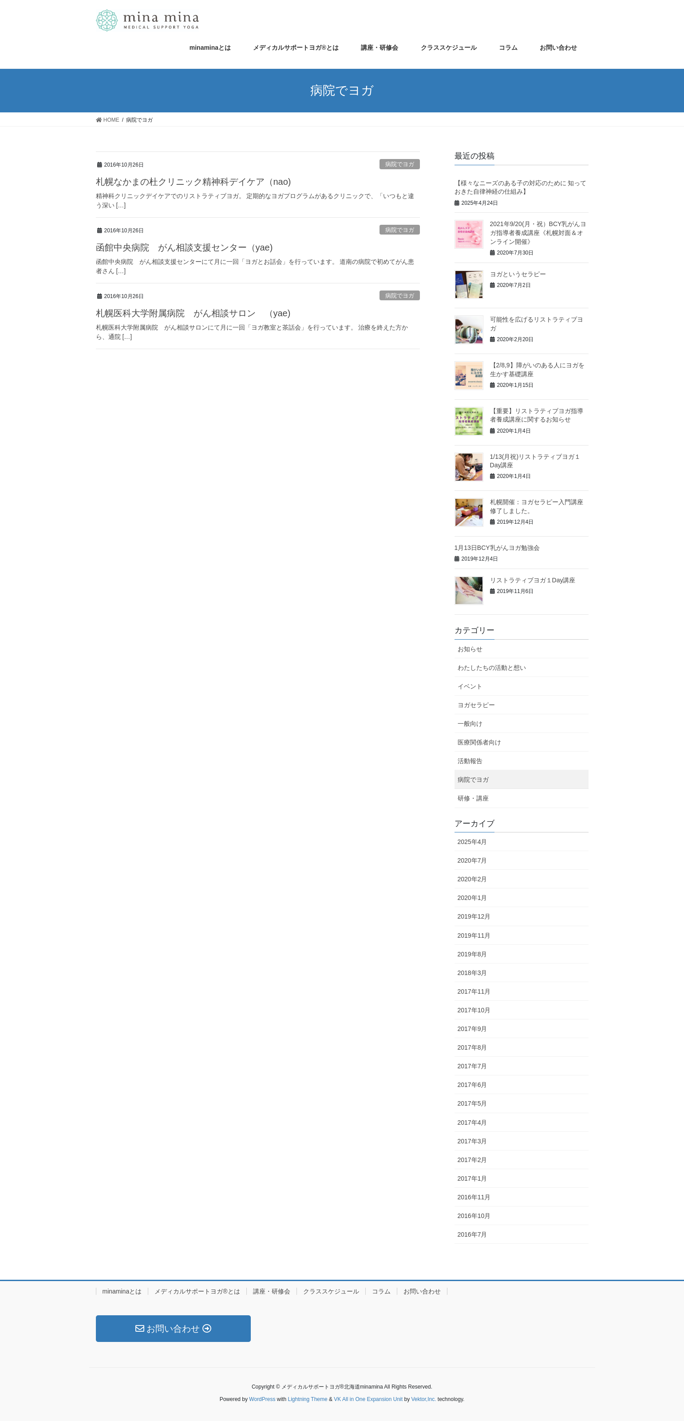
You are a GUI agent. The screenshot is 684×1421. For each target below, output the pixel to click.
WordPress (262, 1399)
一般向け (470, 723)
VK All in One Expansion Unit (368, 1399)
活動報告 (470, 760)
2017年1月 (472, 1178)
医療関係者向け (479, 742)
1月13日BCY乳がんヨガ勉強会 (497, 547)
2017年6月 (472, 1084)
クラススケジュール (331, 1291)
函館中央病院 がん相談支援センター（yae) (184, 247)
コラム (381, 1291)
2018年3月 (472, 972)
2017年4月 (472, 1122)
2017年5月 (472, 1103)
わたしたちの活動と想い (492, 667)
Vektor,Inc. (423, 1399)
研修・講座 (473, 798)
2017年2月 (472, 1159)
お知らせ (470, 649)
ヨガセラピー (476, 705)
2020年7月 (472, 860)
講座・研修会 (271, 1291)
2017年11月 (474, 991)
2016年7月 (472, 1234)
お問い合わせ (422, 1291)
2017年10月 (474, 1010)
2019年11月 (474, 935)
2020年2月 (472, 879)
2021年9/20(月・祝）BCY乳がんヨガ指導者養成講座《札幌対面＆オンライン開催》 (538, 232)
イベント (470, 686)
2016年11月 (474, 1197)
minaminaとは (122, 1291)
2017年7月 (472, 1066)
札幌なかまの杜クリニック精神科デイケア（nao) (193, 182)
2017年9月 (472, 1028)
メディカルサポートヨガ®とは (197, 1291)
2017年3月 (472, 1141)
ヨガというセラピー (518, 274)
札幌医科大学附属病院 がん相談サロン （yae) (193, 313)
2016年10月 (474, 1215)
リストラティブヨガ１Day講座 (533, 580)
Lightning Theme (308, 1399)
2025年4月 (472, 841)
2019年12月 (474, 916)
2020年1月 (472, 897)
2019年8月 (472, 954)
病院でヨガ (399, 164)
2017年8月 (472, 1047)
